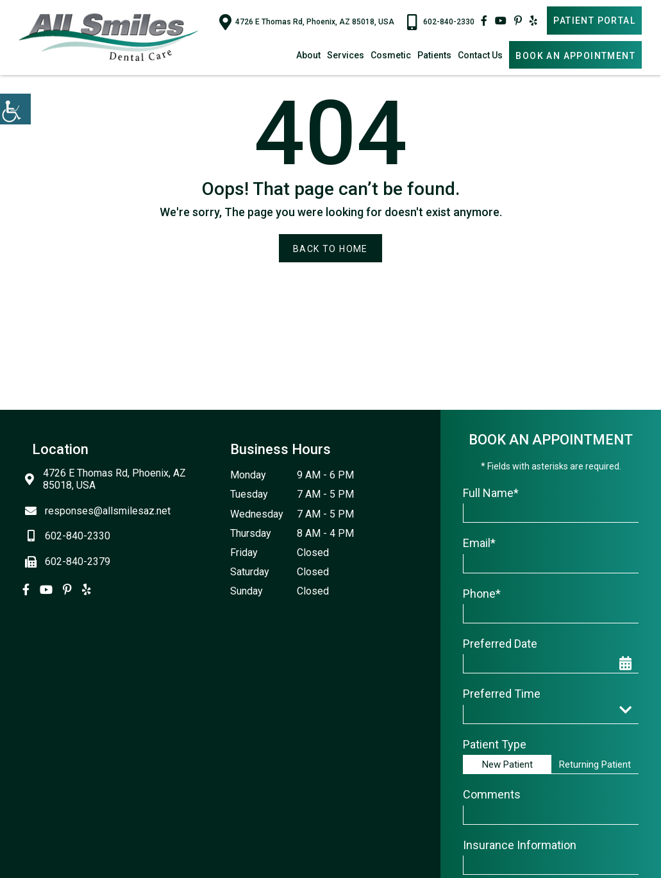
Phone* (482, 593)
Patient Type (494, 744)
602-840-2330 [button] (440, 22)
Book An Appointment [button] (575, 56)
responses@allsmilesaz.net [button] (101, 511)
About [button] (308, 55)
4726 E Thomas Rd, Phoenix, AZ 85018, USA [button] (306, 22)
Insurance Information (519, 845)
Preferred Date (500, 643)
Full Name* (491, 493)
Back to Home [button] (330, 249)
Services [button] (345, 55)
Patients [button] (434, 55)
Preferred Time (501, 693)
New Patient (507, 764)
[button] (15, 109)
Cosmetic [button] (391, 55)
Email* (479, 543)
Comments (492, 794)
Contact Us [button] (480, 55)
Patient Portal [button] (594, 20)
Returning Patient (595, 764)
